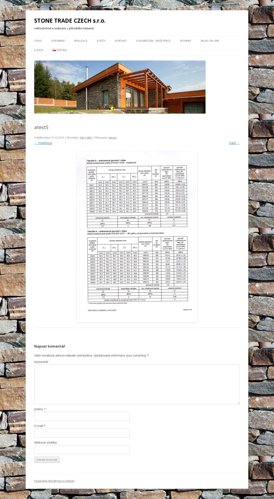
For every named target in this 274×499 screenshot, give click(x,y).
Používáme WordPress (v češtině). (54, 481)
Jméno (40, 409)
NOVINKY (185, 41)
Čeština (60, 50)
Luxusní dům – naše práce (153, 41)
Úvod (38, 41)
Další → (234, 143)
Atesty (101, 41)
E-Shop (38, 50)
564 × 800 (86, 137)
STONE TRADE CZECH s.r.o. (70, 20)
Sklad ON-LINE (210, 41)
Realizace (80, 41)
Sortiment (58, 41)
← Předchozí (43, 143)
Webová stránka (45, 442)
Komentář (41, 362)
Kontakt (121, 41)
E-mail (39, 426)
